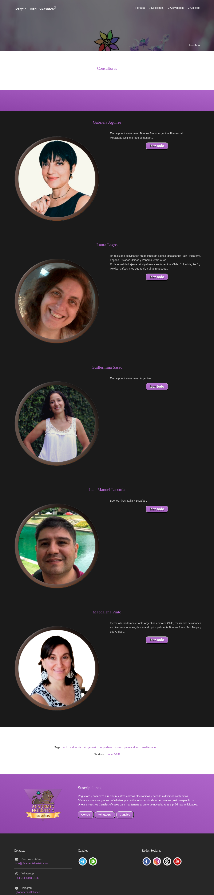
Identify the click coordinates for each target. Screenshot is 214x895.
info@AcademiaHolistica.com (32, 863)
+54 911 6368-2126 (27, 877)
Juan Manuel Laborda (107, 489)
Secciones (157, 7)
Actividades (177, 7)
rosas (118, 747)
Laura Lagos (107, 244)
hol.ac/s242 (114, 754)
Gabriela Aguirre (107, 122)
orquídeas (106, 747)
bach (64, 747)
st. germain (90, 747)
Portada (140, 7)
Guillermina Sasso (107, 367)
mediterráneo (149, 747)
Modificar (194, 45)
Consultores (107, 68)
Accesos (195, 7)
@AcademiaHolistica (27, 892)
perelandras (132, 747)
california (75, 747)
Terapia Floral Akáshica (34, 8)
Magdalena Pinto (107, 612)
